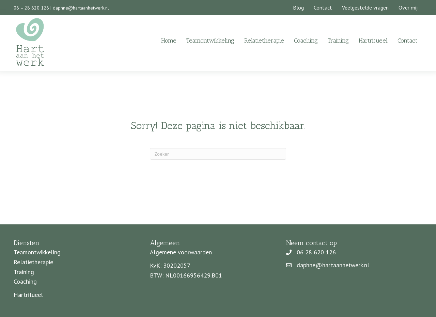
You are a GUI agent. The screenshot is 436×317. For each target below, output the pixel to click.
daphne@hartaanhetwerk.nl (81, 8)
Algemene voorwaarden (181, 252)
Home (168, 40)
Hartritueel (373, 40)
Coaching (306, 40)
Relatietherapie (264, 40)
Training (338, 40)
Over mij (408, 7)
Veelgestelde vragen (365, 7)
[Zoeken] (218, 154)
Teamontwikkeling (210, 40)
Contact (323, 7)
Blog (298, 7)
